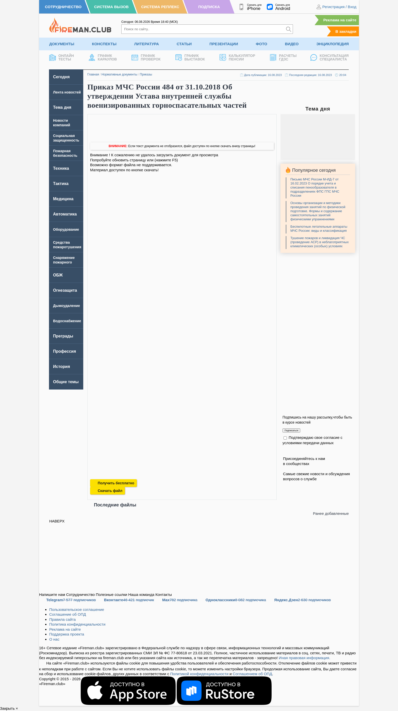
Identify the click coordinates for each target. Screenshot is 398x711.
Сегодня (61, 77)
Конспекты (104, 44)
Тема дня (62, 107)
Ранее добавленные (331, 513)
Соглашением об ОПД (252, 674)
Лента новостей (67, 92)
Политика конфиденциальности (77, 624)
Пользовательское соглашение (76, 609)
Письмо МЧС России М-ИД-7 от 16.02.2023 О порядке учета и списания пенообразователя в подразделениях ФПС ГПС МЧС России (314, 187)
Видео (292, 44)
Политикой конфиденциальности (199, 674)
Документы (61, 44)
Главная (93, 74)
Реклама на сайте (339, 20)
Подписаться (291, 430)
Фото (261, 44)
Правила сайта (62, 619)
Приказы (146, 74)
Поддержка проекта (66, 634)
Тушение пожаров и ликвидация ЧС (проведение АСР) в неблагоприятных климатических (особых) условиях (319, 242)
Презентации (223, 44)
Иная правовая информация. (304, 658)
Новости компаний (61, 122)
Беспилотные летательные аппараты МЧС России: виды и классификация (318, 229)
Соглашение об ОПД (67, 614)
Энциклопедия (332, 44)
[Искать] (289, 29)
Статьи (184, 44)
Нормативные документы (119, 74)
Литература (146, 44)
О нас (54, 639)
